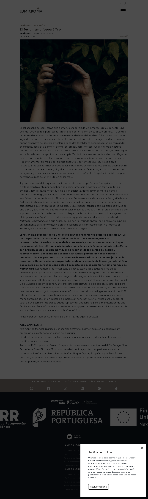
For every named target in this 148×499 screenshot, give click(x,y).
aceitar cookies (98, 486)
